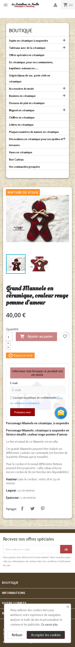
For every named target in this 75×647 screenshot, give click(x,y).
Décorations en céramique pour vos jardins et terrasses (36, 142)
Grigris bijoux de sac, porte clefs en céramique (29, 78)
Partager (22, 509)
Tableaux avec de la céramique (27, 47)
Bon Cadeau (16, 159)
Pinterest (43, 509)
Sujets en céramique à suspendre (28, 40)
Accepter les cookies (46, 635)
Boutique (20, 30)
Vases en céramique (20, 152)
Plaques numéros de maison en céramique (34, 131)
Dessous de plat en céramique (27, 103)
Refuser (17, 635)
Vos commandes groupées (24, 166)
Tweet (32, 509)
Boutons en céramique (22, 95)
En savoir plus (49, 624)
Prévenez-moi (22, 412)
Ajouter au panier (36, 336)
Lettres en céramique (21, 124)
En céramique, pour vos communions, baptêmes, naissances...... (31, 65)
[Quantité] (9, 336)
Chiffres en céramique (22, 117)
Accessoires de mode (21, 88)
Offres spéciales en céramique (26, 55)
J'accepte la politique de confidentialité (34, 397)
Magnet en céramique (21, 110)
